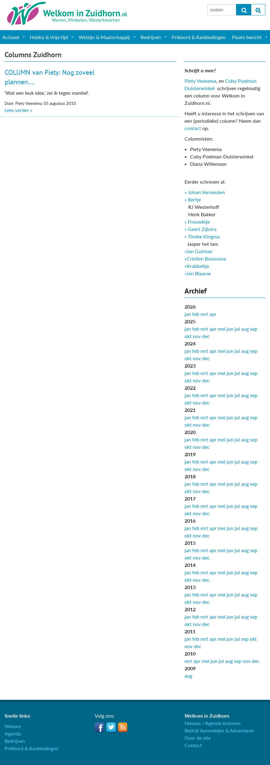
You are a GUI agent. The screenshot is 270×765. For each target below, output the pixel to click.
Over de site (198, 738)
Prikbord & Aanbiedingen (198, 37)
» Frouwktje (197, 222)
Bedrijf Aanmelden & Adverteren (219, 730)
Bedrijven (151, 37)
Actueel (10, 37)
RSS (122, 727)
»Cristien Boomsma (205, 258)
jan (188, 314)
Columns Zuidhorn (33, 54)
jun (230, 329)
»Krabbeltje (197, 266)
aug (245, 329)
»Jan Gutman (198, 251)
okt (188, 336)
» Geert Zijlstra (200, 229)
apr (212, 314)
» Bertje (193, 199)
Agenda (13, 733)
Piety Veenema (200, 81)
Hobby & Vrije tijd (49, 37)
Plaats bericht (247, 37)
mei (221, 329)
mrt (204, 314)
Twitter (111, 727)
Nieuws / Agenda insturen (212, 723)
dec (206, 336)
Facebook (99, 727)
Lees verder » (18, 110)
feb (195, 314)
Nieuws (13, 726)
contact (193, 128)
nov (197, 336)
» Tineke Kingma (202, 236)
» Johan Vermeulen (205, 192)
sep (253, 329)
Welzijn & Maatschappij (104, 37)
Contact (193, 745)
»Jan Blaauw (198, 273)
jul (237, 329)
